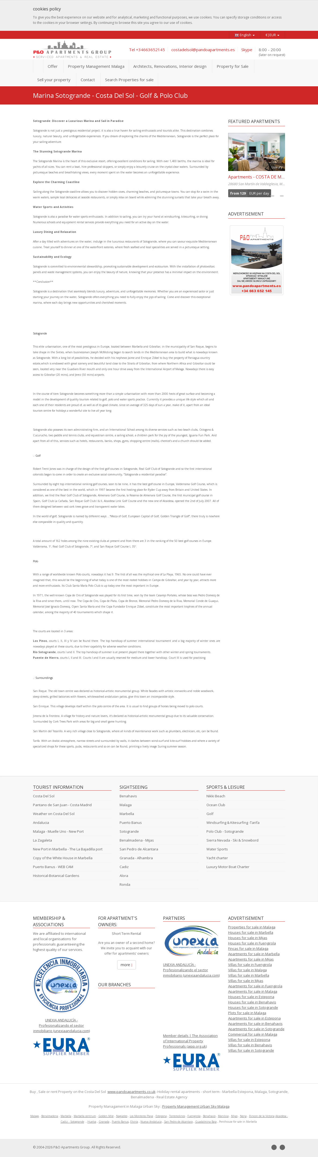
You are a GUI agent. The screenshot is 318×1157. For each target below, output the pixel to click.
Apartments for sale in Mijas (251, 959)
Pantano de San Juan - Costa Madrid (62, 804)
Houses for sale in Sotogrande (253, 1007)
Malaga (126, 804)
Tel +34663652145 (147, 49)
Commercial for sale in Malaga (252, 1034)
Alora (124, 875)
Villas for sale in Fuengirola (250, 964)
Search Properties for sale (129, 79)
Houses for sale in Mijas (247, 937)
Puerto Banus (131, 822)
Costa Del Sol (43, 796)
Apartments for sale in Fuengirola (255, 986)
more (126, 964)
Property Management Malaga (96, 66)
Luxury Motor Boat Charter (227, 866)
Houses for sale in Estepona (251, 996)
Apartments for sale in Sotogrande (256, 1028)
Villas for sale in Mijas (245, 980)
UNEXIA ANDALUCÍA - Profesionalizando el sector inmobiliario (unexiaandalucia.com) (61, 1025)
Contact (88, 79)
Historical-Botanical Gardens (56, 875)
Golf (209, 813)
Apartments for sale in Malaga (252, 991)
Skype (246, 49)
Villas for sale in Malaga (247, 970)
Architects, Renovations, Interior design (169, 66)
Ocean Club (215, 804)
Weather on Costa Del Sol (54, 813)
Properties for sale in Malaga (251, 927)
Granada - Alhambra (136, 857)
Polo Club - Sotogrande (225, 831)
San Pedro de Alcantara (139, 849)
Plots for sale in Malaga (247, 1012)
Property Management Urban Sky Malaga (196, 1106)
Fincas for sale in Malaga (248, 948)
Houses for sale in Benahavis (252, 1002)
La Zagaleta (42, 840)
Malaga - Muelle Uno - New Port (58, 831)
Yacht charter (217, 857)
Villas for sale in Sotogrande (251, 1050)
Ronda (125, 884)
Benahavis (128, 796)
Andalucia (41, 822)
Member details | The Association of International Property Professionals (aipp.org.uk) (190, 1041)
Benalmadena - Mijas (137, 840)
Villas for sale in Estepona (249, 1039)
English (245, 35)
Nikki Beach (215, 796)
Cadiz (124, 866)
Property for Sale (233, 66)
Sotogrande (129, 831)
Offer (53, 66)
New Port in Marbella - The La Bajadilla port (67, 849)
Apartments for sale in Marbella (254, 953)
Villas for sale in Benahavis (250, 1045)
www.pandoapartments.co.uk (132, 1091)
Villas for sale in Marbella (248, 975)
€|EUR (272, 34)
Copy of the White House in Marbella (63, 857)
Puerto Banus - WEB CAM (53, 866)
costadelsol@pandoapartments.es (203, 49)
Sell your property (54, 79)
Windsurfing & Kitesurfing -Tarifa (233, 822)
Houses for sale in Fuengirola (252, 943)
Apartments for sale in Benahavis (255, 1023)
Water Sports (217, 849)
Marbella (127, 813)
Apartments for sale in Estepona (254, 1018)
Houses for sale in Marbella (250, 932)
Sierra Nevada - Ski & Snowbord (232, 840)
